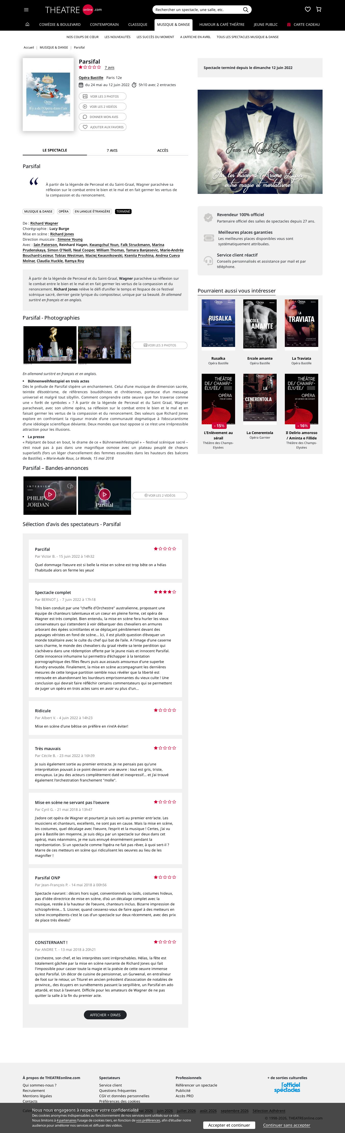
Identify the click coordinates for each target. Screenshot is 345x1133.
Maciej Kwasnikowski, (104, 255)
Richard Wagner (44, 223)
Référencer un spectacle (196, 1085)
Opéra (64, 211)
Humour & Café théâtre (222, 24)
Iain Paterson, (46, 244)
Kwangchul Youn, (105, 244)
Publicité (183, 1090)
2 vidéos (100, 106)
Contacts (30, 1101)
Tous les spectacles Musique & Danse (248, 37)
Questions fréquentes (117, 1090)
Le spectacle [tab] (55, 150)
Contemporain (104, 24)
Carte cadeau (303, 24)
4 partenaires (66, 1120)
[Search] (196, 9)
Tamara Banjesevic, (142, 250)
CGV (102, 1095)
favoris (103, 127)
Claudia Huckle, (50, 260)
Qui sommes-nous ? (39, 1085)
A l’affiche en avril (195, 37)
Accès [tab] (162, 150)
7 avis (109, 67)
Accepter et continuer (229, 1125)
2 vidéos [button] (160, 495)
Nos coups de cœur (82, 37)
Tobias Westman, (69, 255)
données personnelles (130, 1095)
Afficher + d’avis (105, 1014)
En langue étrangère (92, 211)
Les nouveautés (118, 37)
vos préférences (148, 1120)
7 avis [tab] (112, 150)
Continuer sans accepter (286, 1125)
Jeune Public (266, 24)
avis (100, 117)
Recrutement (34, 1090)
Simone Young (70, 239)
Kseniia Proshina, (139, 255)
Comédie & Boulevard (60, 24)
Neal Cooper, (84, 250)
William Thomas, (110, 250)
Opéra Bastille (91, 77)
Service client (110, 1085)
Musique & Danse (173, 24)
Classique (137, 24)
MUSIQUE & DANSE (38, 211)
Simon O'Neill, (59, 250)
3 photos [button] (160, 345)
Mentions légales (37, 1095)
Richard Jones (62, 233)
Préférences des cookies (119, 1101)
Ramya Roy (74, 260)
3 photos (101, 96)
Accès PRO (185, 1095)
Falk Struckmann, (136, 244)
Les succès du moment (155, 37)
